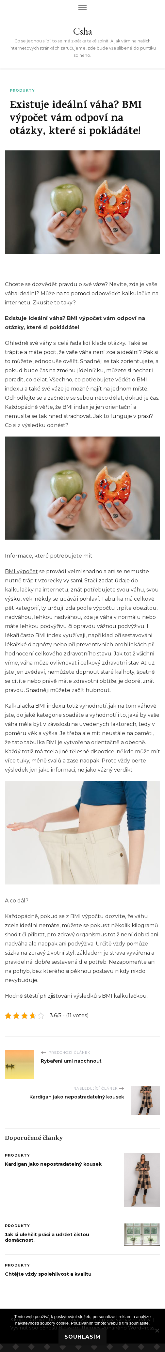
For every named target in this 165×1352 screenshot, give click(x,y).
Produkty (22, 90)
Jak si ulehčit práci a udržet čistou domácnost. (47, 1237)
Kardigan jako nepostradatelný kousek (53, 1164)
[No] (157, 1330)
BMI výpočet (21, 571)
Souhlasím (82, 1337)
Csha (82, 31)
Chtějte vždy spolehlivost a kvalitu (48, 1274)
